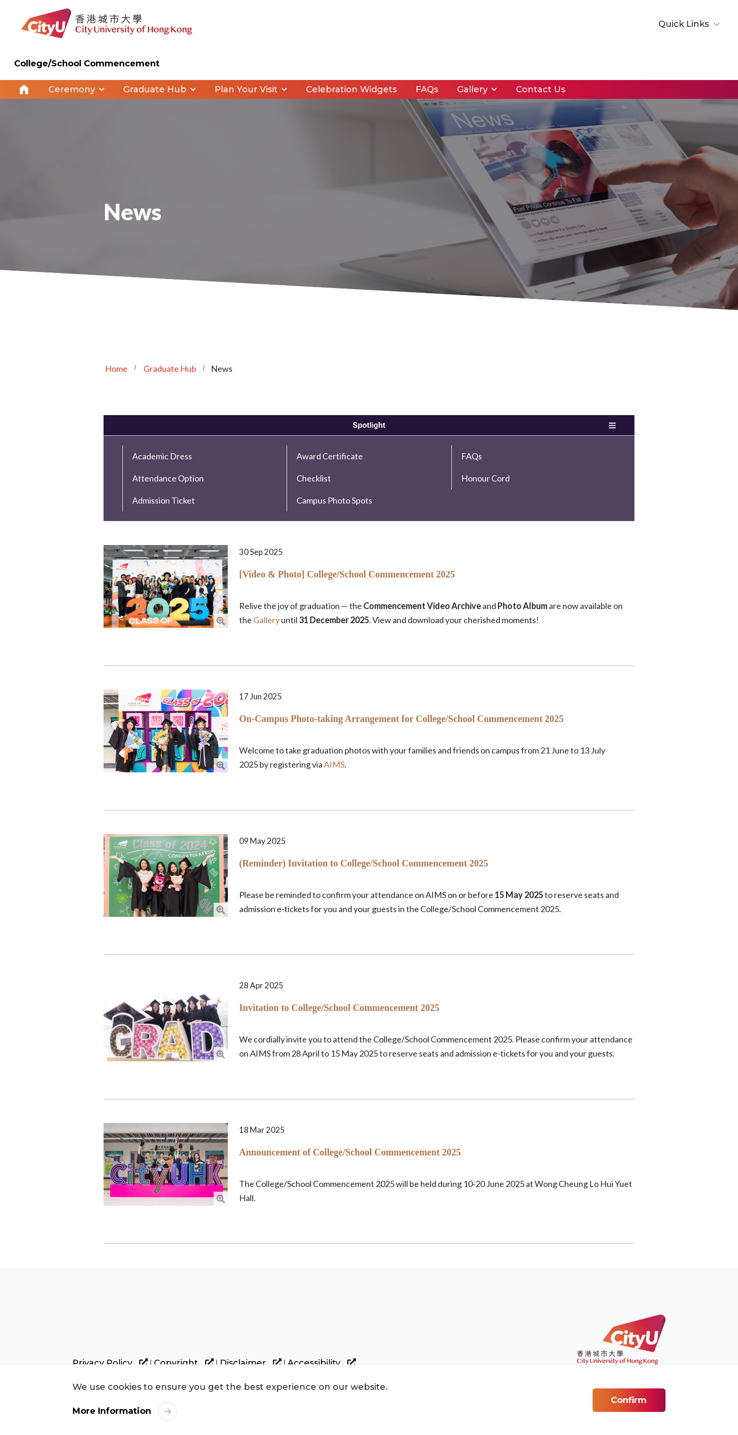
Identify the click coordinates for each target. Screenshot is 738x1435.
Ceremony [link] (71, 89)
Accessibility (322, 1363)
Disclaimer (250, 1363)
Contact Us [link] (540, 89)
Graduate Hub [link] (154, 89)
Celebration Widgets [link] (351, 89)
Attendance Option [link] (168, 478)
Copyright (184, 1363)
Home (24, 89)
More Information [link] (111, 1412)
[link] (621, 1339)
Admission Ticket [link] (163, 500)
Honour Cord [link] (485, 478)
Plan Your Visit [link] (246, 89)
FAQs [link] (427, 89)
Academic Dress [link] (162, 456)
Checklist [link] (314, 478)
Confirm (629, 1401)
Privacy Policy (110, 1363)
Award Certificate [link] (330, 456)
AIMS (334, 764)
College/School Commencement (87, 63)
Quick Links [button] (684, 24)
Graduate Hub (170, 368)
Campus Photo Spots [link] (334, 500)
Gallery (266, 620)
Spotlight (369, 425)
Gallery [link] (472, 89)
